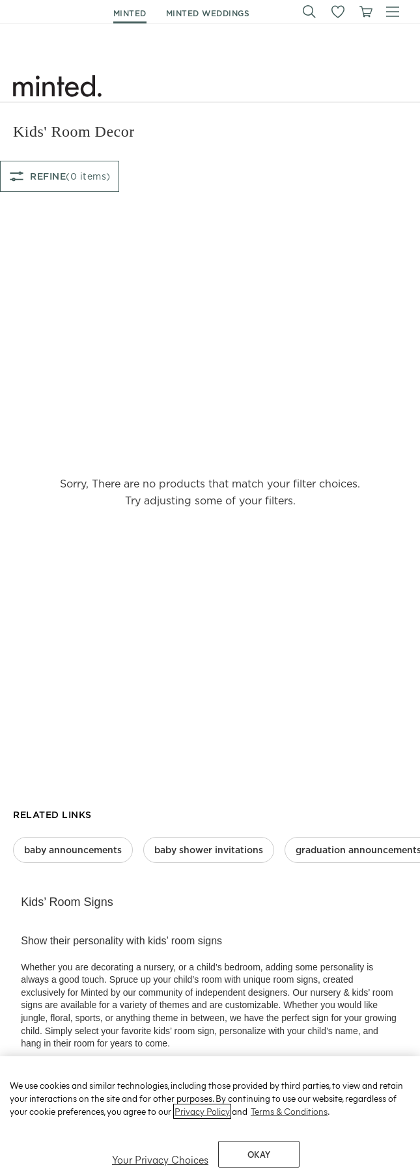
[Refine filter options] (59, 176)
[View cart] (365, 12)
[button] (309, 12)
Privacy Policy (202, 1127)
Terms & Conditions (289, 1127)
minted (130, 13)
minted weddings (208, 13)
